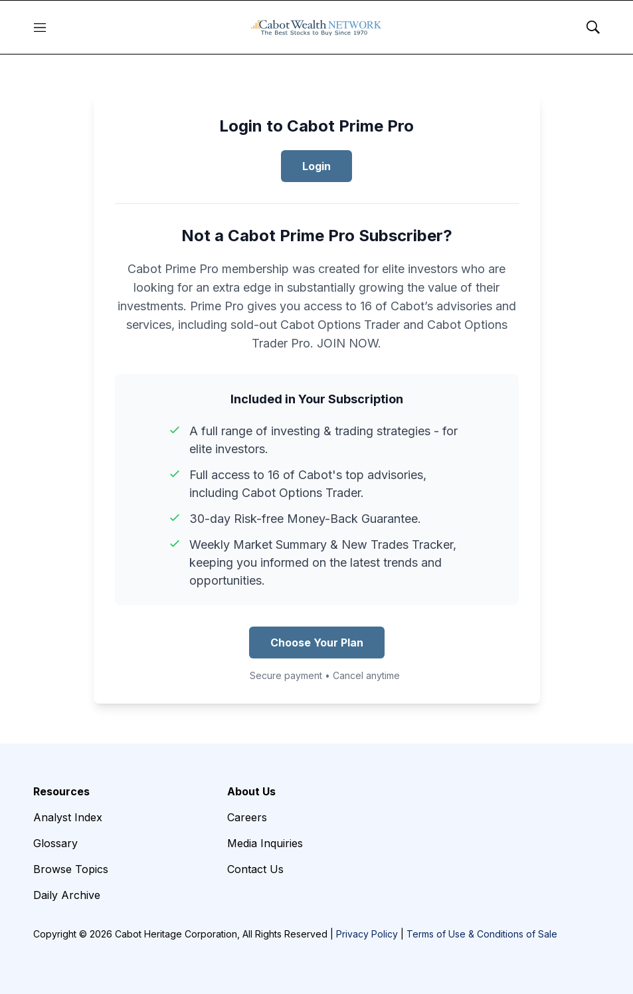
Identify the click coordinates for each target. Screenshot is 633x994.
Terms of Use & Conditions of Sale (482, 934)
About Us (251, 791)
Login (316, 166)
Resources (61, 791)
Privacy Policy (367, 934)
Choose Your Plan (316, 642)
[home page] (316, 27)
